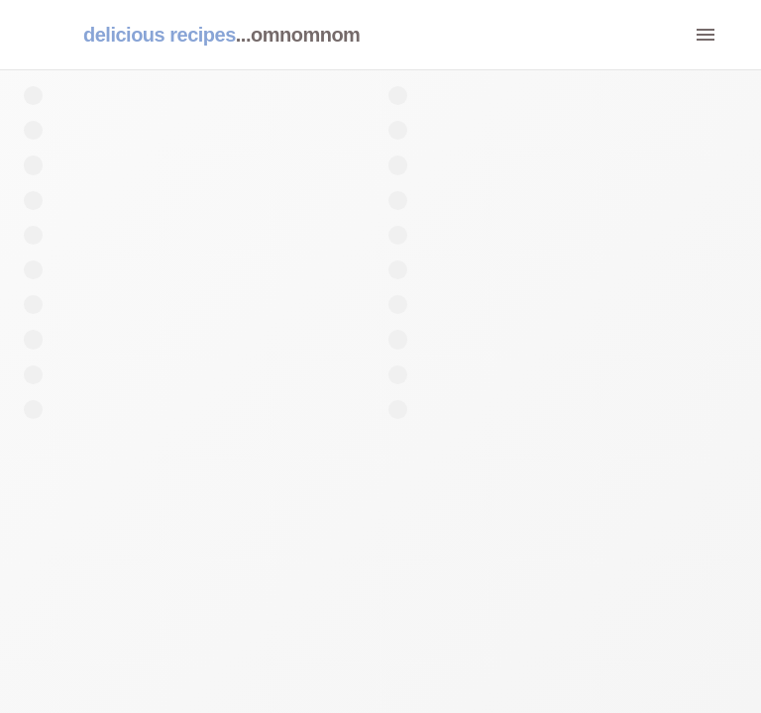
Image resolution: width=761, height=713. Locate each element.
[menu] (705, 34)
